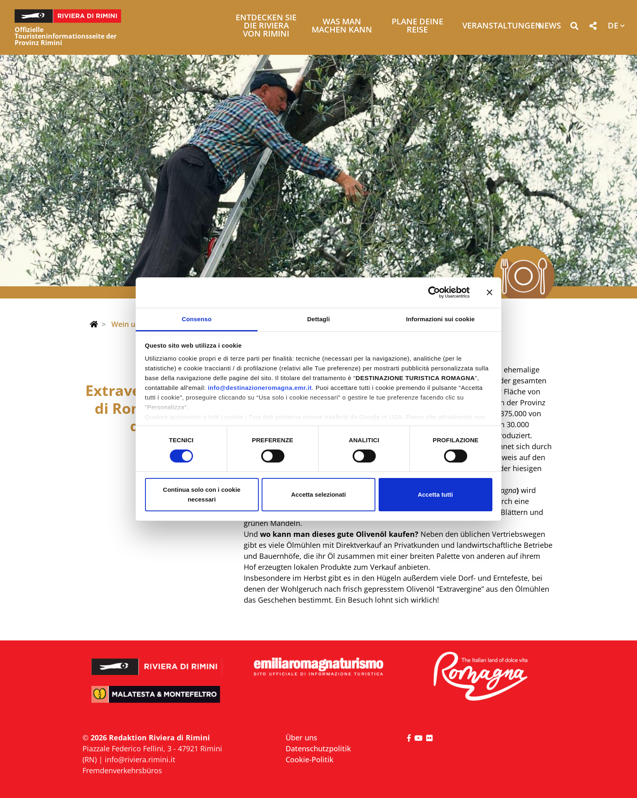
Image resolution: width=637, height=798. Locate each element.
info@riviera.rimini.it (140, 759)
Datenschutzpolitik (318, 748)
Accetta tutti (435, 494)
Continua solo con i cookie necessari (201, 494)
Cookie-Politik (310, 759)
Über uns (301, 737)
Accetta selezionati (318, 494)
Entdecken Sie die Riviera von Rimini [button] (266, 26)
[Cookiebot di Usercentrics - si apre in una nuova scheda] (434, 292)
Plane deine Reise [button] (417, 26)
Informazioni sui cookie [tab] (440, 318)
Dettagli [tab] (318, 318)
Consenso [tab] (196, 318)
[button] (574, 27)
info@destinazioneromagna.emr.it (260, 387)
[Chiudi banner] (489, 292)
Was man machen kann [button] (342, 26)
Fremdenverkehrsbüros (122, 770)
